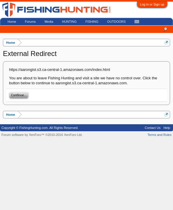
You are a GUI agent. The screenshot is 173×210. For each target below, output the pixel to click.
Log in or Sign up (152, 4)
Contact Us (152, 128)
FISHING (92, 21)
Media (49, 21)
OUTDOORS (116, 21)
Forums (30, 21)
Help (166, 128)
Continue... (19, 95)
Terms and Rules (159, 134)
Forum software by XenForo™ (42, 134)
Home (12, 21)
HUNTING (69, 21)
